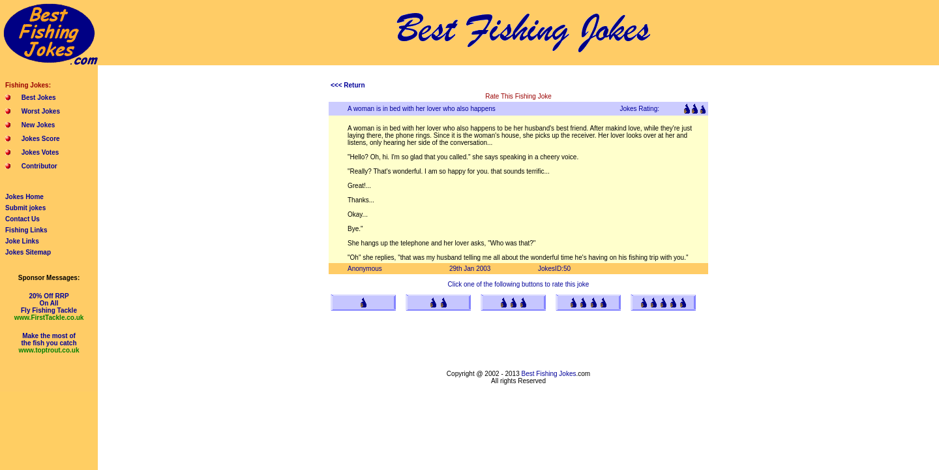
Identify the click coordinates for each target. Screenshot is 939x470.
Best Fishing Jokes (549, 373)
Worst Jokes (41, 111)
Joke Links (22, 241)
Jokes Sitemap (28, 252)
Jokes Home (24, 196)
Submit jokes (25, 208)
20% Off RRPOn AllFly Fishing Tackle (49, 306)
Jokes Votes (40, 152)
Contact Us (22, 219)
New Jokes (38, 125)
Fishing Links (26, 230)
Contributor (39, 166)
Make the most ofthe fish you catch (49, 343)
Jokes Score (41, 138)
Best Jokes (39, 97)
